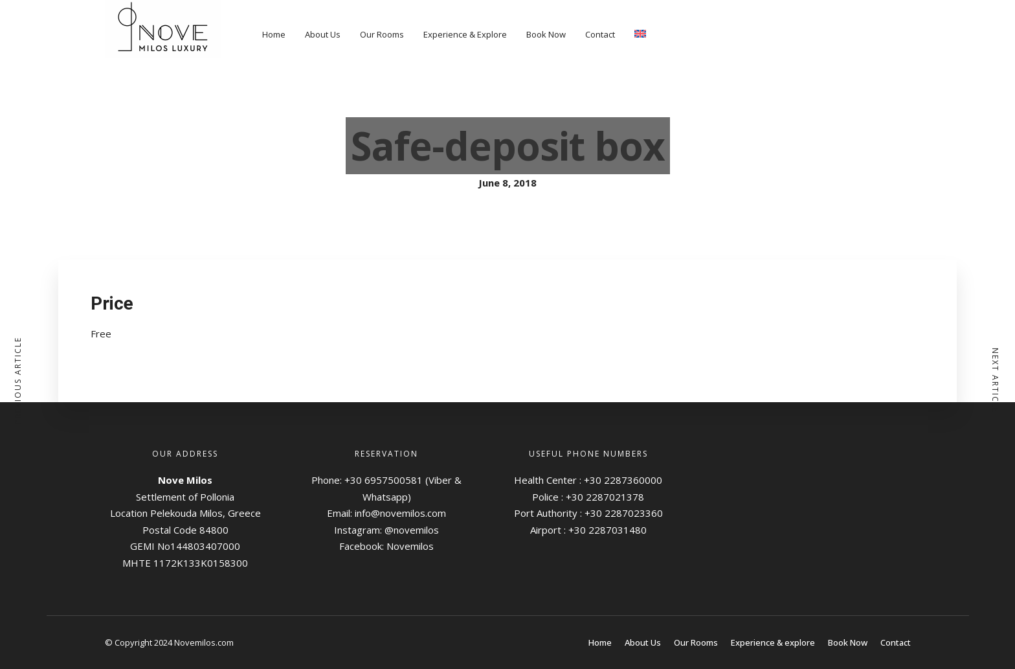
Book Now (546, 34)
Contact (600, 34)
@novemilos (412, 529)
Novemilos (410, 545)
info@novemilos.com (400, 512)
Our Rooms (382, 34)
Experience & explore (773, 642)
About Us (322, 34)
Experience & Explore (465, 34)
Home (273, 34)
